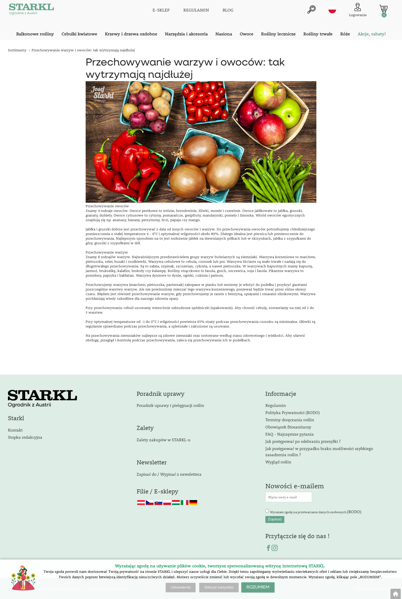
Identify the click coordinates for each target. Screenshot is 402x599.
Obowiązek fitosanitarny (288, 426)
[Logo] (31, 10)
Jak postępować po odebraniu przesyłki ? (302, 441)
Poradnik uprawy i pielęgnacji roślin (170, 405)
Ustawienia (180, 587)
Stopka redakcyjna (25, 437)
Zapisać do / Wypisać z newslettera (169, 474)
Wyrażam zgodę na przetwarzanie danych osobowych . (316, 511)
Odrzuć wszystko (219, 587)
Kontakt (15, 430)
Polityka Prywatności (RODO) (292, 412)
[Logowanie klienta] (358, 10)
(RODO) (354, 511)
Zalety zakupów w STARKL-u (163, 439)
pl (332, 9)
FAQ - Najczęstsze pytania (289, 434)
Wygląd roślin (278, 461)
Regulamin (275, 405)
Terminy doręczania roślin (289, 419)
